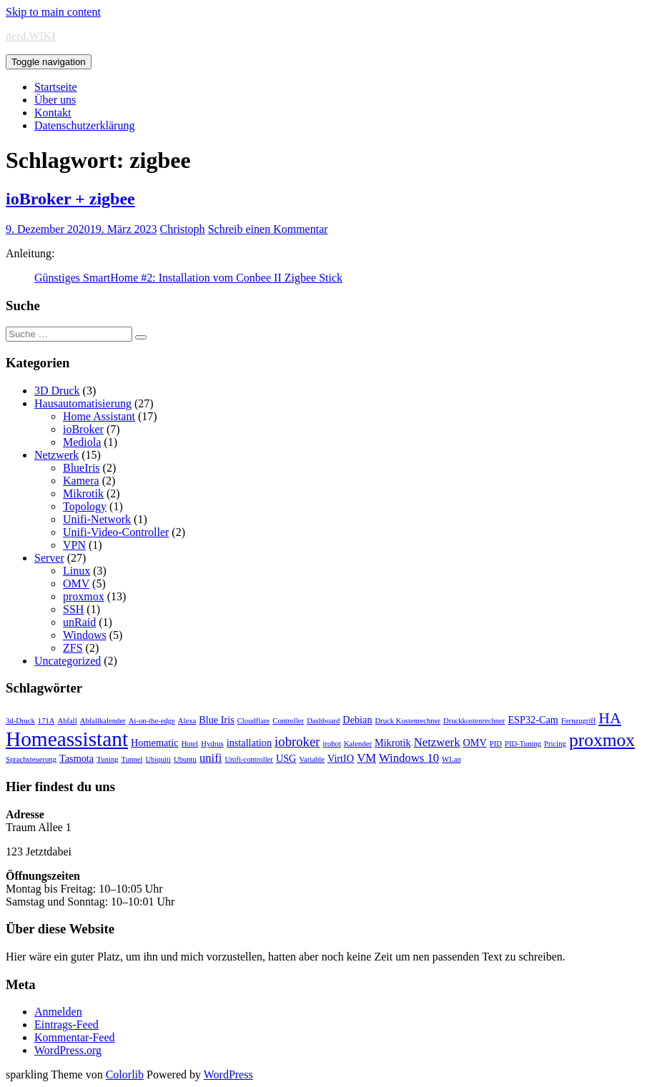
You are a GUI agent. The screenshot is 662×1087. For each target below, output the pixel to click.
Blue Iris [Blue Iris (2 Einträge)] (216, 719)
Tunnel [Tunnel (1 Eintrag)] (132, 759)
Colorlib (125, 1074)
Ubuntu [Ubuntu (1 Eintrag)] (185, 759)
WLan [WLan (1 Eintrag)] (451, 759)
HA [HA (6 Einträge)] (609, 718)
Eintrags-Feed (66, 1024)
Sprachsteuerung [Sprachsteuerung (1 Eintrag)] (31, 759)
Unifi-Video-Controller (116, 532)
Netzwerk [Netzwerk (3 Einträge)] (437, 742)
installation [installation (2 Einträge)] (249, 742)
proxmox (83, 596)
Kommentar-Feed (74, 1037)
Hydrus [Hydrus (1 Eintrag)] (212, 744)
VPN (74, 545)
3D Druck (57, 390)
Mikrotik (83, 493)
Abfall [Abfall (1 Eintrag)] (67, 721)
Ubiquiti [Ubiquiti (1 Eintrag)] (158, 759)
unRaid (79, 622)
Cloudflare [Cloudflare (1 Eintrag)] (253, 721)
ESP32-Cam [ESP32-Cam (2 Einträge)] (533, 719)
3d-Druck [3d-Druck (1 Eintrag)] (20, 721)
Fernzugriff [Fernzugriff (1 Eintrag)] (578, 721)
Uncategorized (67, 661)
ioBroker (83, 429)
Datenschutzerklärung (84, 125)
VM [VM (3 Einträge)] (366, 758)
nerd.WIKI (31, 36)
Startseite (55, 87)
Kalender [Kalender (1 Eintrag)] (358, 744)
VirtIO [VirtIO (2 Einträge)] (340, 758)
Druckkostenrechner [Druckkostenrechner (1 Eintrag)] (474, 721)
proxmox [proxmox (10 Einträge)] (602, 740)
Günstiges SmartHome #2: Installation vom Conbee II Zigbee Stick (188, 278)
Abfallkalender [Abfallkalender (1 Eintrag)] (103, 721)
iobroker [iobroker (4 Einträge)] (297, 741)
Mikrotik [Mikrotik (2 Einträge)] (393, 742)
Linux (76, 571)
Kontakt (52, 112)
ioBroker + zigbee (70, 198)
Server (49, 558)
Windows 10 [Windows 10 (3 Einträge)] (409, 758)
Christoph (182, 229)
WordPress (228, 1074)
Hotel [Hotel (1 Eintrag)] (190, 744)
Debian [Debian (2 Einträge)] (357, 719)
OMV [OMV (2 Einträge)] (475, 742)
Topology (85, 506)
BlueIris (81, 468)
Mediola (82, 442)
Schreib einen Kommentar (268, 229)
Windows (85, 635)
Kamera (81, 481)
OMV (76, 583)
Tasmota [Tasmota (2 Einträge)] (76, 758)
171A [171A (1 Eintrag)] (46, 721)
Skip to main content (53, 12)
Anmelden (58, 1012)
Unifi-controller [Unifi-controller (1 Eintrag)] (248, 759)
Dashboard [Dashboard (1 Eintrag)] (323, 721)
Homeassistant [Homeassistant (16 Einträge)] (67, 739)
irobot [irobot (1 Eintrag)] (331, 744)
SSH (73, 609)
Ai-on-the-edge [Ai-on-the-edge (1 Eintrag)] (152, 721)
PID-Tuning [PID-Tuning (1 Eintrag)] (523, 744)
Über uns (55, 100)
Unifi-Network (97, 519)
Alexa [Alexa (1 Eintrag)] (187, 721)
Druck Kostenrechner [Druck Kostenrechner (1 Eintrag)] (407, 721)
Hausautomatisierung (83, 403)
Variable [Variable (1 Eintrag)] (312, 759)
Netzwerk (56, 455)
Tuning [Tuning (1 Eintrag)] (107, 759)
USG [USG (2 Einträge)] (286, 758)
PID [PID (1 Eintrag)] (496, 744)
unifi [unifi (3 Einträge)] (210, 758)
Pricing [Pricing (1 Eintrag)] (555, 744)
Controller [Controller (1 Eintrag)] (288, 721)
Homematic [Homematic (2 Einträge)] (155, 742)
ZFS (73, 648)
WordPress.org (68, 1050)
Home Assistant (99, 416)
